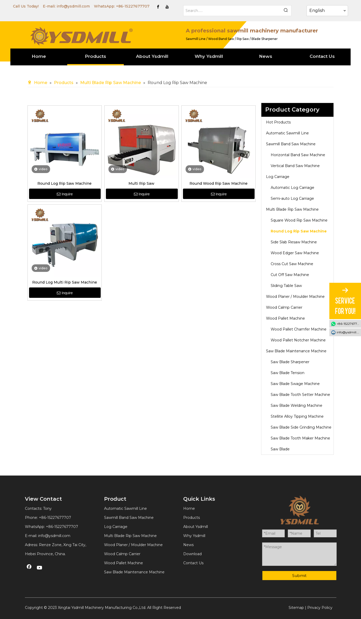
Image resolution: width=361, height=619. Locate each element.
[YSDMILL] (81, 36)
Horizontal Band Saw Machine (298, 155)
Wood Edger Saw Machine (295, 253)
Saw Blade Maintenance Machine (296, 351)
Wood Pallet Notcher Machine (298, 340)
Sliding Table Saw (286, 285)
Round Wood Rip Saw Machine (218, 183)
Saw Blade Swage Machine (295, 383)
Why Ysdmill (194, 535)
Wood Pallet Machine (285, 318)
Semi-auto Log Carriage (292, 198)
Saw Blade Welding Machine (296, 405)
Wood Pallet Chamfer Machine (298, 329)
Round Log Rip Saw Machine (64, 183)
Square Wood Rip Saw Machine (299, 220)
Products (191, 517)
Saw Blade (280, 449)
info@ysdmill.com (73, 6)
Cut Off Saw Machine (290, 274)
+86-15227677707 (132, 6)
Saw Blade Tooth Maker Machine (300, 438)
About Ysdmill (195, 526)
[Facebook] (158, 7)
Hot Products (278, 122)
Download (192, 554)
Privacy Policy (319, 607)
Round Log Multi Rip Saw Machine (64, 282)
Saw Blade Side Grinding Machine (301, 427)
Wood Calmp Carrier (284, 307)
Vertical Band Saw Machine (295, 165)
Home (189, 508)
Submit (299, 575)
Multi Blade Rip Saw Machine (292, 209)
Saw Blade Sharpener (290, 362)
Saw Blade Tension (287, 372)
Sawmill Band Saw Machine (291, 144)
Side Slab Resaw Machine (294, 242)
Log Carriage (277, 176)
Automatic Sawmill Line (287, 133)
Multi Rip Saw (141, 183)
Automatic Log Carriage (292, 187)
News (188, 544)
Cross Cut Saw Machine (292, 264)
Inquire (65, 194)
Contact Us (193, 563)
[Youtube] (167, 7)
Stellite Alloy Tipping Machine (297, 416)
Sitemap (296, 607)
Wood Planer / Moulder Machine (295, 296)
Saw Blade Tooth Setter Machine (300, 394)
